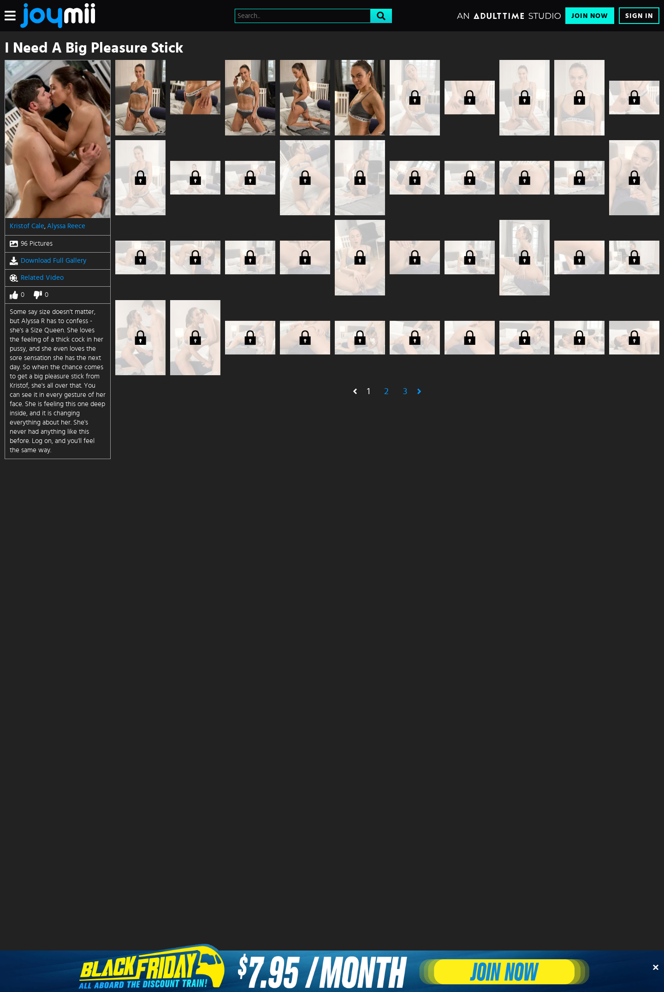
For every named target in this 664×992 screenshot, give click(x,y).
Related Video (37, 278)
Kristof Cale (27, 226)
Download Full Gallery (48, 261)
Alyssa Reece (66, 226)
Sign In (639, 15)
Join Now (589, 15)
